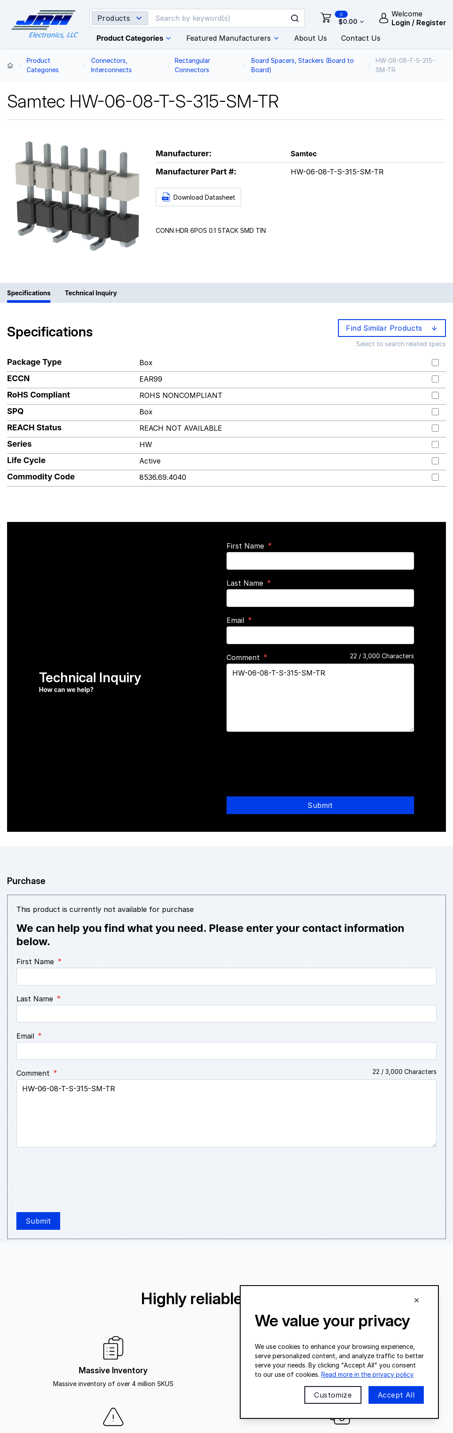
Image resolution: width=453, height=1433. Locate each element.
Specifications (28, 293)
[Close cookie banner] (417, 1300)
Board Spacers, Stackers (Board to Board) (302, 65)
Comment (243, 657)
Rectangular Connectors (192, 65)
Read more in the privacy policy (367, 1374)
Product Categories (43, 65)
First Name (245, 545)
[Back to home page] (10, 65)
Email (235, 620)
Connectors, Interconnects (111, 65)
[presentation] (293, 756)
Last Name (244, 583)
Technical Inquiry (91, 293)
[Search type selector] (120, 18)
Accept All (396, 1395)
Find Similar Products (392, 328)
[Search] (219, 18)
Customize (333, 1395)
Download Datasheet (198, 197)
